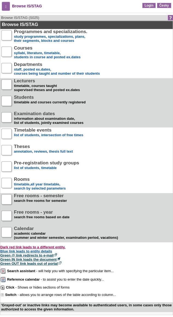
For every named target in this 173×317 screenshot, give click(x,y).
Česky (164, 5)
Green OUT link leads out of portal (29, 263)
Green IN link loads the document (28, 259)
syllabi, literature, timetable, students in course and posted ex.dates (47, 52)
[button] (6, 6)
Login (149, 5)
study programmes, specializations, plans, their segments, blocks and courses (50, 36)
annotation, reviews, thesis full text (43, 151)
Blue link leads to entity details (26, 251)
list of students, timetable (46, 167)
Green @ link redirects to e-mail (26, 255)
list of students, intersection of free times (48, 134)
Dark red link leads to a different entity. (32, 247)
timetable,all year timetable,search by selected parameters (40, 184)
